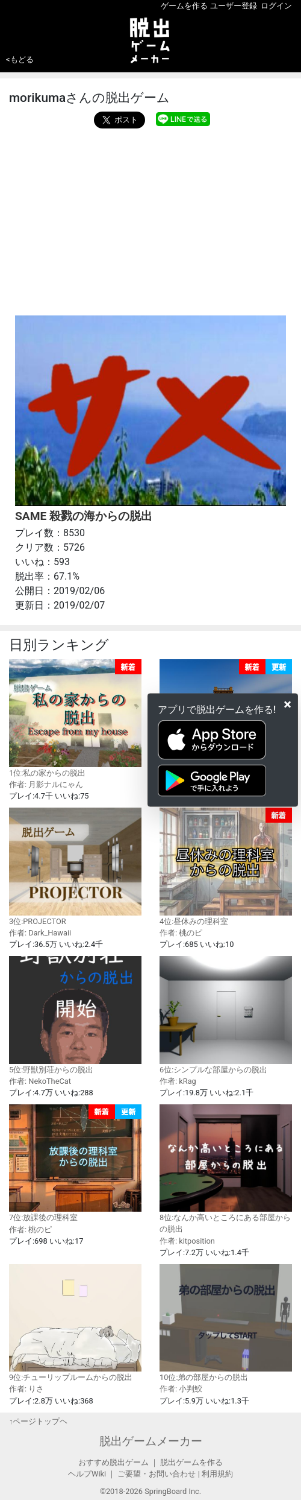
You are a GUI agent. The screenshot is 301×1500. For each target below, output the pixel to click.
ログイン (276, 5)
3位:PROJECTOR (75, 866)
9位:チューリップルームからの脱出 (75, 1323)
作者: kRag (178, 1081)
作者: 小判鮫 (181, 1388)
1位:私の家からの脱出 (75, 718)
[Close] (287, 704)
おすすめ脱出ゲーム (113, 1462)
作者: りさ (26, 1388)
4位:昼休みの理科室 (226, 866)
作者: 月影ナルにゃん (46, 784)
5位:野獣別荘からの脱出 (75, 1015)
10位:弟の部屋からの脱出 (226, 1323)
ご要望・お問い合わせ (156, 1473)
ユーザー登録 (233, 5)
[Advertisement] (150, 218)
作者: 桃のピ (181, 932)
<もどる (20, 59)
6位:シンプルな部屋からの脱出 (226, 1015)
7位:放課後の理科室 (75, 1163)
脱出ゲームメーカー (150, 1441)
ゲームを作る (184, 5)
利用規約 (217, 1473)
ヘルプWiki (87, 1473)
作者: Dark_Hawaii (40, 932)
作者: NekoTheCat (40, 1081)
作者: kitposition (187, 1240)
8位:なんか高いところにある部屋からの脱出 (226, 1168)
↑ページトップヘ (38, 1421)
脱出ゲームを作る (191, 1462)
